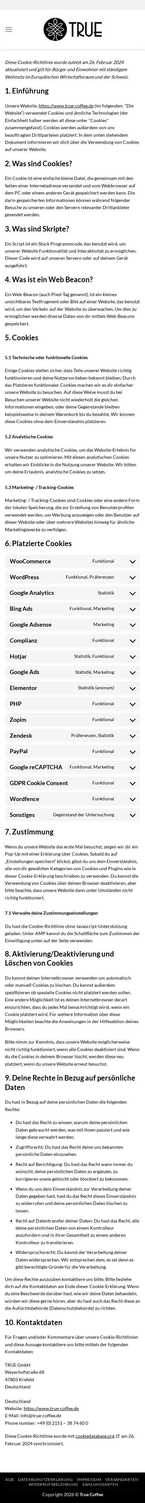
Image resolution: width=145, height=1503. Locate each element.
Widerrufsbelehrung (53, 1484)
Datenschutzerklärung (45, 1479)
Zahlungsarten (100, 1484)
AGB (9, 1479)
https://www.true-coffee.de (66, 105)
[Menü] (9, 29)
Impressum (89, 1479)
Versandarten (121, 1479)
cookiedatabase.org (94, 1436)
